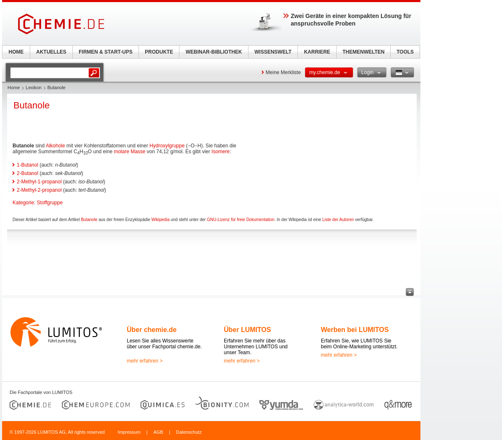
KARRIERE (317, 52)
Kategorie (23, 203)
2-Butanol (27, 173)
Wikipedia (160, 219)
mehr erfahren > (145, 361)
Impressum (129, 432)
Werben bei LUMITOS (355, 329)
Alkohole (55, 146)
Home (14, 87)
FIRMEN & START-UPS (105, 52)
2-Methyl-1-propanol (39, 182)
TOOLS (405, 52)
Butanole (89, 219)
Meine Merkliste (283, 72)
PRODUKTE (159, 52)
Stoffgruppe (50, 203)
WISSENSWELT (272, 52)
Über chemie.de (152, 329)
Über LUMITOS (247, 329)
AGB (158, 432)
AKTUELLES (51, 52)
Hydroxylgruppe (166, 146)
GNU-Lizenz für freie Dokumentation (240, 219)
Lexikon (33, 87)
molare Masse (129, 151)
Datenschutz (189, 432)
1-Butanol (27, 165)
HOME (16, 52)
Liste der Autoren (338, 219)
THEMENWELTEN (363, 52)
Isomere (221, 151)
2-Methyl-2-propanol (39, 190)
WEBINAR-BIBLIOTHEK (214, 52)
